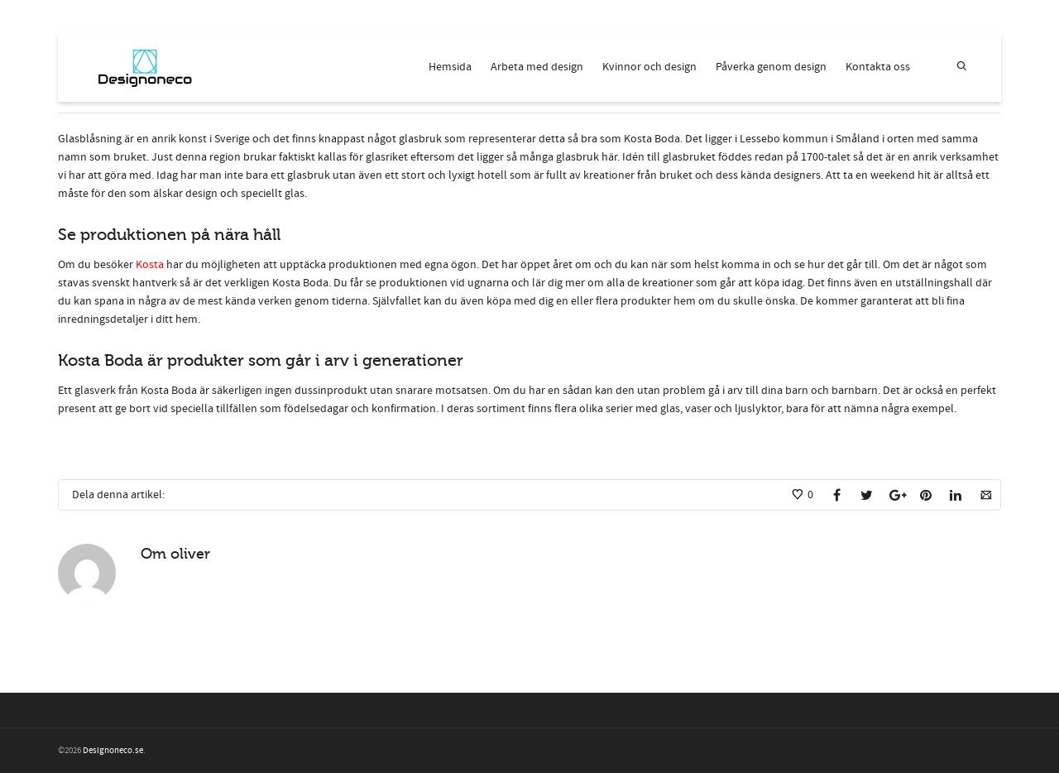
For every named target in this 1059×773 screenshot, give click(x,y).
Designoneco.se (113, 750)
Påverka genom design (771, 67)
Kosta (151, 264)
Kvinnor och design (649, 67)
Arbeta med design (537, 67)
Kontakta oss (878, 67)
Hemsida (450, 67)
